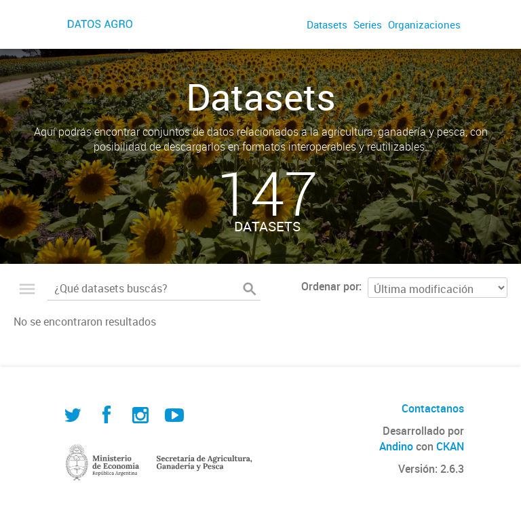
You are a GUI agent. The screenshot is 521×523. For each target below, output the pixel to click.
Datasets (327, 24)
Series (367, 24)
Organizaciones (424, 24)
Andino (396, 446)
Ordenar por (330, 286)
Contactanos (433, 408)
